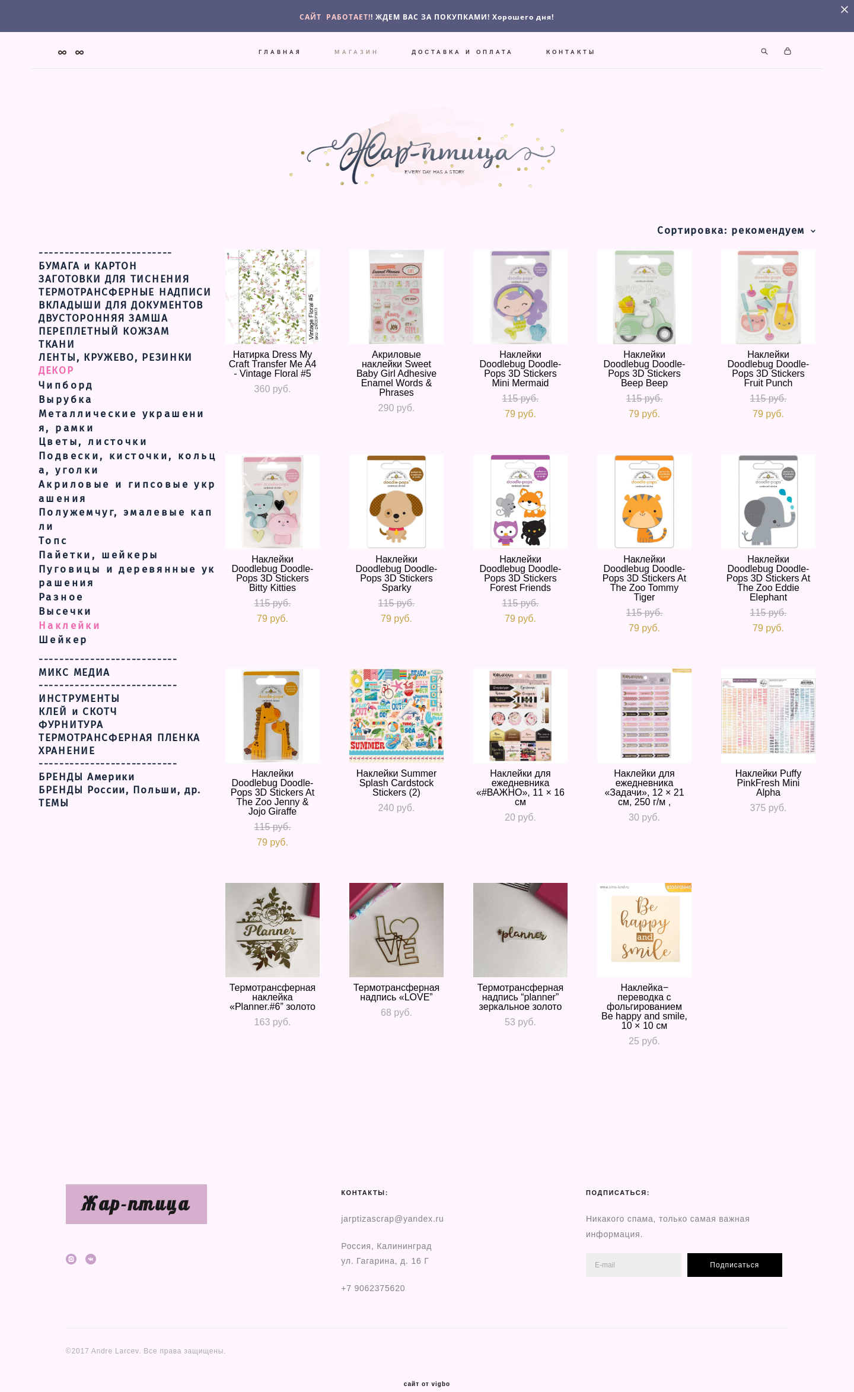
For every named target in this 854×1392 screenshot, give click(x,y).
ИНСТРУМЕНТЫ (79, 710)
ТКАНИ (57, 356)
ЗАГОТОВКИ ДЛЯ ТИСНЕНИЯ (114, 291)
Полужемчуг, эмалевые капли (126, 531)
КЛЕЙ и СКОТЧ (78, 723)
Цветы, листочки (93, 453)
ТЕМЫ (54, 815)
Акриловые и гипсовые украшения (127, 503)
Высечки (66, 622)
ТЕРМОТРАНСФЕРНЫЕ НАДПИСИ (125, 304)
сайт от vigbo (427, 1364)
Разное (61, 608)
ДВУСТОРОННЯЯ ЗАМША (103, 330)
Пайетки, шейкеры (98, 566)
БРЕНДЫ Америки (87, 788)
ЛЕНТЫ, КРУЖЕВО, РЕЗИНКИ (116, 369)
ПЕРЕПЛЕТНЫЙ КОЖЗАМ (104, 343)
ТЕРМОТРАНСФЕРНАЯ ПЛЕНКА (119, 749)
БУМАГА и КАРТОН (88, 278)
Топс (53, 552)
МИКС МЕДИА (74, 684)
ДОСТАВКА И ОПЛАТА (462, 49)
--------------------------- (108, 671)
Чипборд (66, 396)
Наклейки (70, 637)
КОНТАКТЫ (570, 49)
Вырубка (66, 411)
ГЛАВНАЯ (279, 49)
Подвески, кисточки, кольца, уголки (127, 474)
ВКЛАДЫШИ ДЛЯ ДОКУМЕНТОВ (121, 317)
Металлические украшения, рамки (122, 432)
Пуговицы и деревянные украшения (127, 587)
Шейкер (63, 651)
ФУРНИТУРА (71, 736)
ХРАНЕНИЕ (67, 762)
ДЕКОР (56, 382)
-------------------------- (106, 264)
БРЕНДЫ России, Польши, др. (120, 801)
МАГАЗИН (356, 49)
